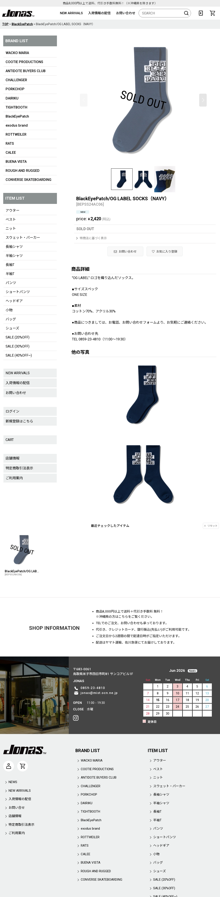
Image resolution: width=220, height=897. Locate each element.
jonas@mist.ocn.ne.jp (99, 693)
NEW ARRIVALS (71, 13)
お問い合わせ (125, 13)
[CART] (212, 13)
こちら (123, 617)
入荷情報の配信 (99, 13)
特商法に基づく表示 (91, 238)
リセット (211, 526)
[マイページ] (8, 766)
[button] (83, 100)
